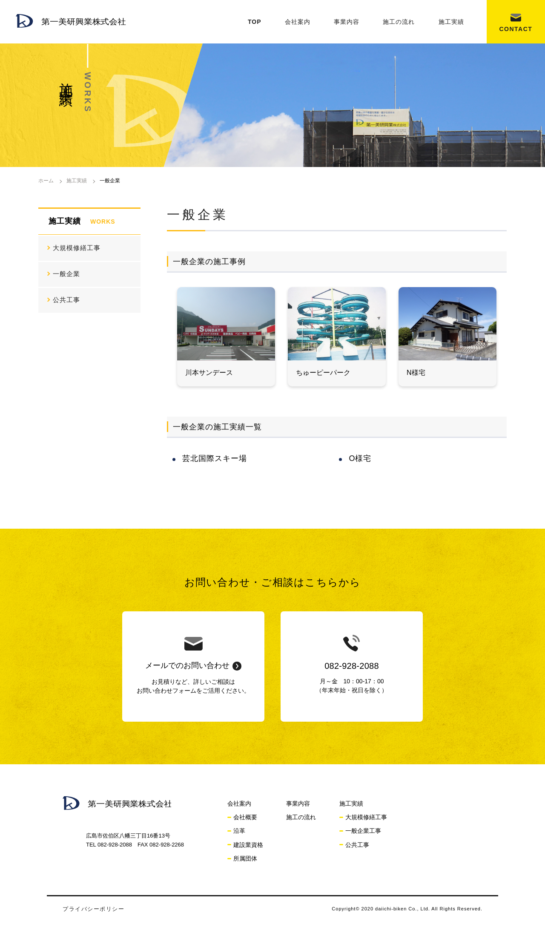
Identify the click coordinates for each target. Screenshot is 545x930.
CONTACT (515, 29)
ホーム (46, 181)
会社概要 (245, 817)
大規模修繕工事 (76, 247)
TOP (254, 21)
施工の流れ (399, 21)
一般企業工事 (363, 830)
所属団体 (245, 858)
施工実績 (451, 21)
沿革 (239, 830)
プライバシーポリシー (93, 909)
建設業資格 (248, 844)
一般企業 (66, 273)
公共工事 (66, 299)
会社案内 (297, 21)
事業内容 (346, 21)
